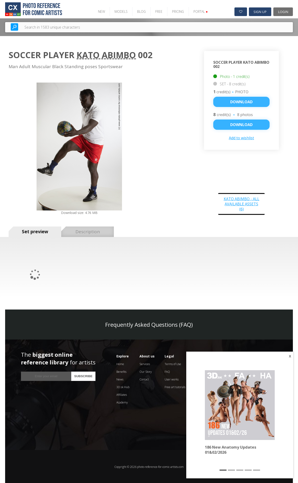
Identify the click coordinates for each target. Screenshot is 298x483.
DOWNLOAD (241, 124)
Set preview (35, 231)
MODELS (119, 11)
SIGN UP (260, 11)
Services (144, 363)
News (119, 379)
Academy (122, 402)
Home (120, 363)
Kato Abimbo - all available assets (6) (241, 203)
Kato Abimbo (106, 54)
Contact (144, 379)
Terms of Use (173, 363)
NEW (100, 11)
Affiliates (121, 394)
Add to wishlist (241, 137)
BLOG (140, 11)
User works (172, 379)
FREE (157, 11)
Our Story (145, 371)
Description (87, 231)
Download (241, 101)
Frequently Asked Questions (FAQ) (149, 324)
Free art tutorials (175, 386)
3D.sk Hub (122, 386)
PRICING (177, 11)
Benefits (121, 371)
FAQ (167, 371)
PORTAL (199, 11)
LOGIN (283, 11)
